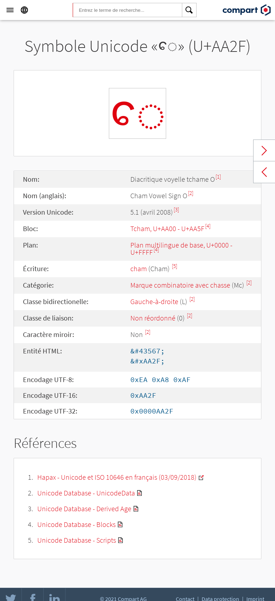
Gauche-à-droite (154, 301)
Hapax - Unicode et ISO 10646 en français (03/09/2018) (117, 477)
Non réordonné (152, 317)
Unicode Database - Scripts (76, 540)
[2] (190, 193)
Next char (264, 150)
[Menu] (10, 10)
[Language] (24, 10)
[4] (208, 226)
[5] (174, 266)
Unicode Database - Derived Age (84, 508)
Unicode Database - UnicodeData (86, 492)
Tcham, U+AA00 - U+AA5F (167, 228)
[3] (176, 209)
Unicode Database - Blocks (76, 524)
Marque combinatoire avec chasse (180, 284)
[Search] (189, 10)
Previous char (264, 172)
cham (138, 268)
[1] (218, 176)
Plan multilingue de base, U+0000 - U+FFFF (181, 248)
